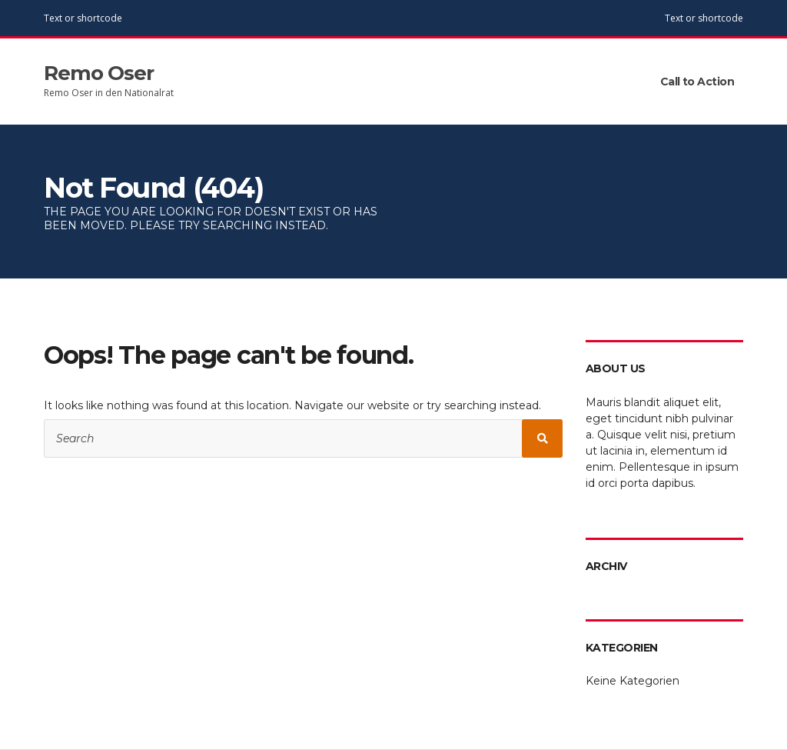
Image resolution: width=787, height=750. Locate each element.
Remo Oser (99, 73)
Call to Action (697, 81)
